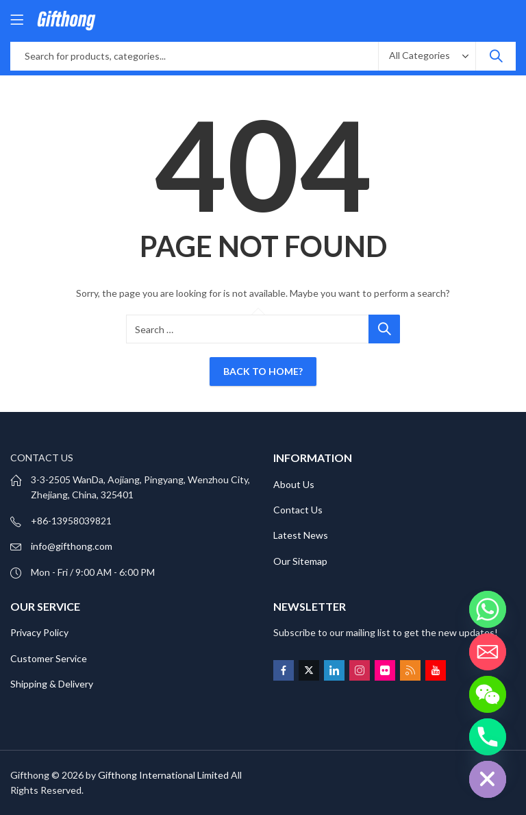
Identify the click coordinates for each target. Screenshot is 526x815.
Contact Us (298, 509)
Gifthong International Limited (163, 775)
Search (496, 56)
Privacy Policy (39, 632)
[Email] (487, 651)
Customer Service (48, 658)
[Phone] (487, 736)
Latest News (300, 535)
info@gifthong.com (71, 546)
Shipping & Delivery (51, 684)
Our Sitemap (300, 561)
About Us (293, 484)
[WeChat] (487, 694)
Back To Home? (263, 371)
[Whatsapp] (487, 609)
